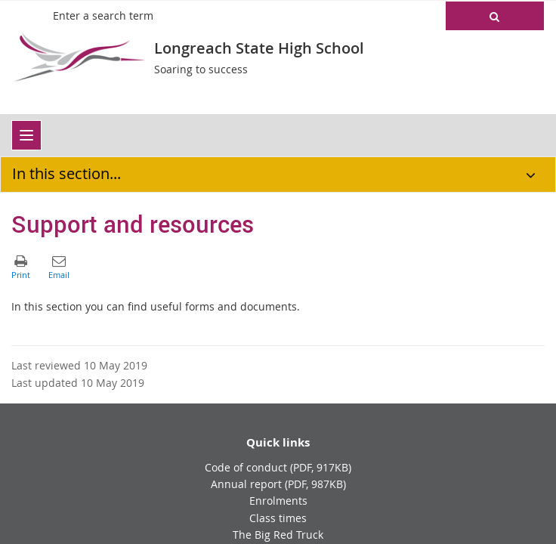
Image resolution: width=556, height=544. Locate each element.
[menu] (26, 135)
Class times (278, 518)
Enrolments (278, 500)
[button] (495, 16)
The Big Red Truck (278, 534)
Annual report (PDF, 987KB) (278, 484)
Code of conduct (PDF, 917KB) (278, 467)
